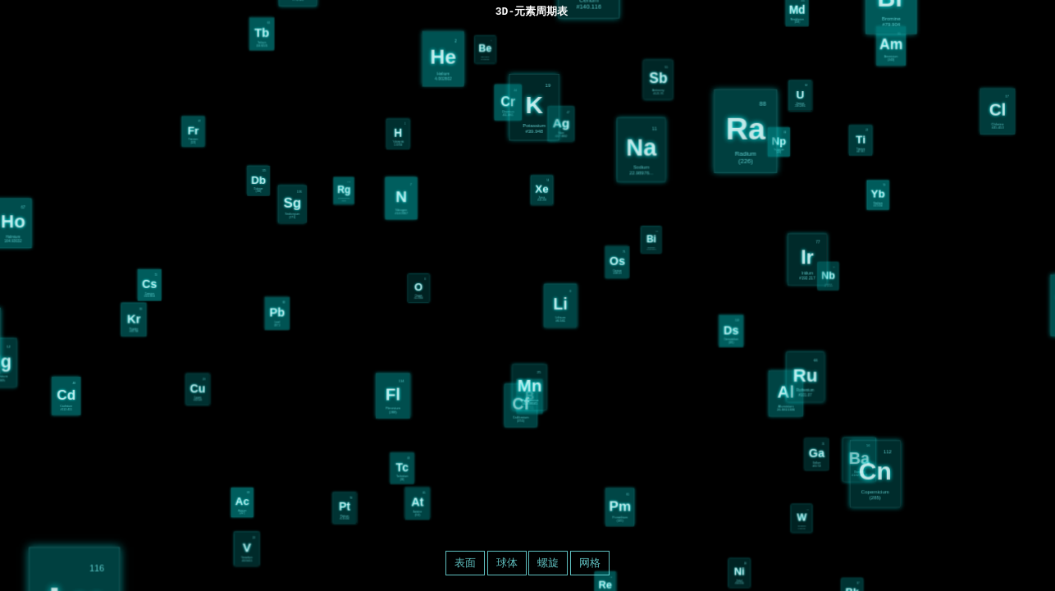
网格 (590, 563)
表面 (465, 563)
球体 (507, 563)
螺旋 (548, 563)
